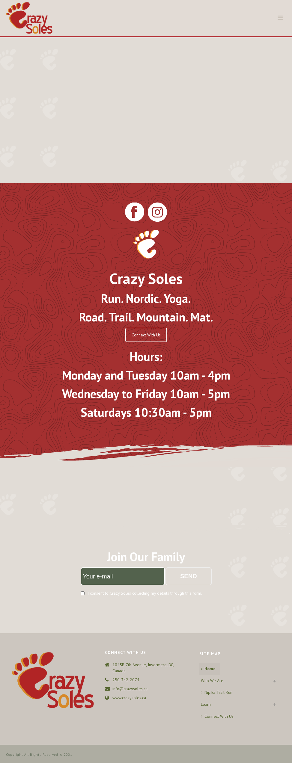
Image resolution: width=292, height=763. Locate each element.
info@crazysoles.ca (129, 688)
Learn (206, 704)
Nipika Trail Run (216, 692)
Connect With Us (146, 335)
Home (208, 668)
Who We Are (212, 680)
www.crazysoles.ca (129, 697)
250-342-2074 (125, 679)
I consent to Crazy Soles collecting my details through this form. (145, 593)
